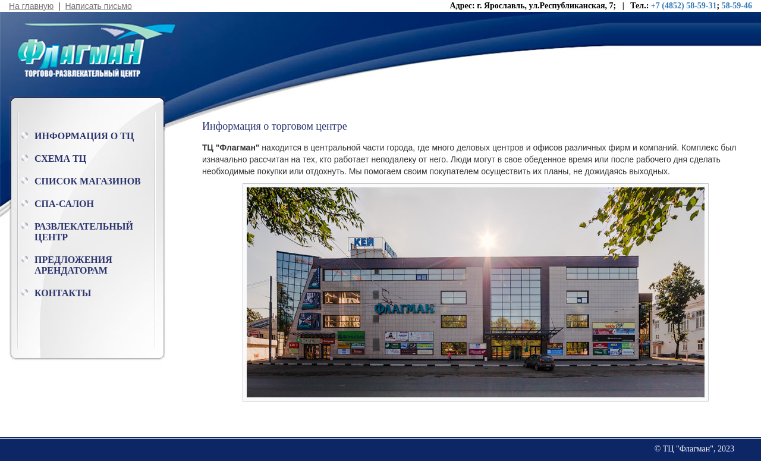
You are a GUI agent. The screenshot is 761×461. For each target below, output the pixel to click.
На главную (31, 6)
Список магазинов (87, 181)
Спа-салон (64, 204)
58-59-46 (737, 5)
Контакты (63, 293)
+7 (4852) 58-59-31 (684, 5)
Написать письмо (98, 6)
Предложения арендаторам (73, 265)
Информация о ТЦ (84, 136)
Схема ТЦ (60, 158)
